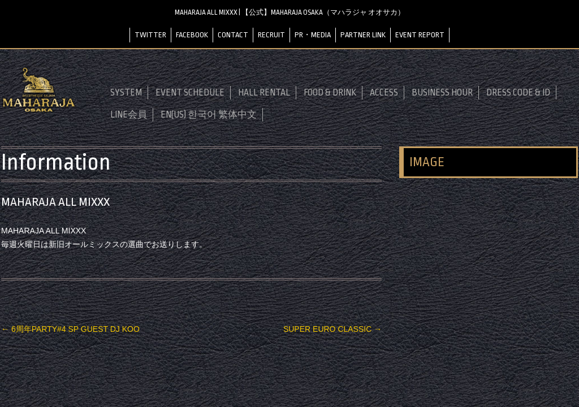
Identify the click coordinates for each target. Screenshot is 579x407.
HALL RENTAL (264, 93)
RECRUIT (271, 35)
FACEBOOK (192, 35)
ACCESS (384, 93)
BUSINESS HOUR (442, 93)
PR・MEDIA (313, 35)
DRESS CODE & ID (518, 93)
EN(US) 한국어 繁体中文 (209, 115)
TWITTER (150, 35)
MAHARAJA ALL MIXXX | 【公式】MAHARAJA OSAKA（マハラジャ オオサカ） (290, 12)
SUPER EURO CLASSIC (332, 329)
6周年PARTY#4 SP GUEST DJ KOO (70, 329)
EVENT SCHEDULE (189, 93)
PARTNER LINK (363, 35)
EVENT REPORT (419, 35)
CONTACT (233, 35)
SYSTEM (126, 93)
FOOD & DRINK (330, 93)
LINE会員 (128, 115)
